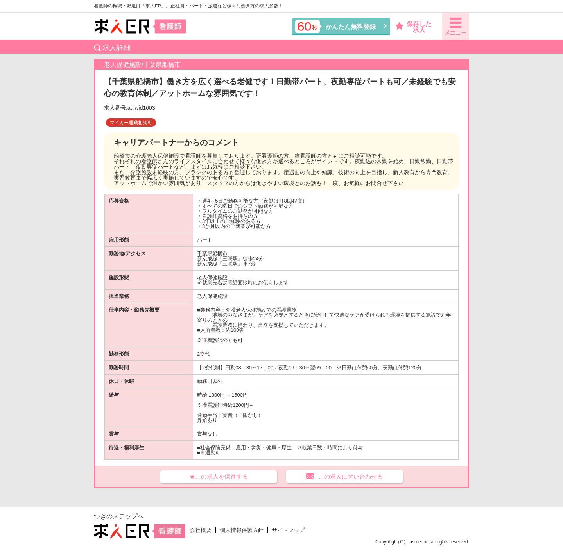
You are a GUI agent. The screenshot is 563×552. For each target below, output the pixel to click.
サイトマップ (288, 530)
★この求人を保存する (218, 476)
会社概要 (201, 530)
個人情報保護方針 (242, 530)
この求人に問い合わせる (350, 476)
